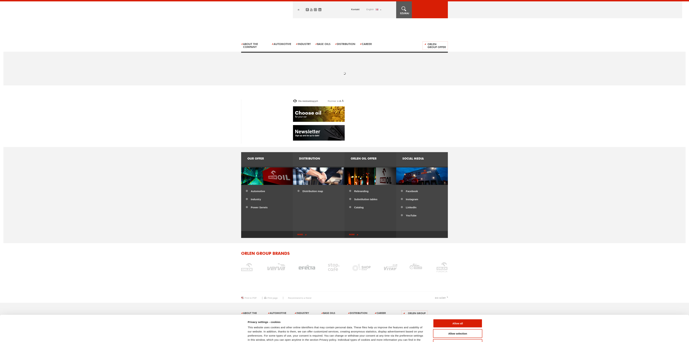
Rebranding (361, 191)
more (300, 234)
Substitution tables (365, 199)
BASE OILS (324, 44)
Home (298, 10)
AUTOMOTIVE (282, 44)
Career (367, 44)
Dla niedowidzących (308, 101)
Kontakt (355, 9)
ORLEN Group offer (437, 46)
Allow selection (457, 313)
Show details (383, 335)
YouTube (411, 215)
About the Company (250, 45)
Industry (304, 44)
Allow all (458, 303)
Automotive (258, 191)
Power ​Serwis (259, 207)
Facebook (412, 191)
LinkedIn (411, 207)
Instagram (412, 199)
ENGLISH (370, 9)
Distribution (346, 44)
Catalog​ (359, 207)
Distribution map (312, 191)
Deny (458, 323)
